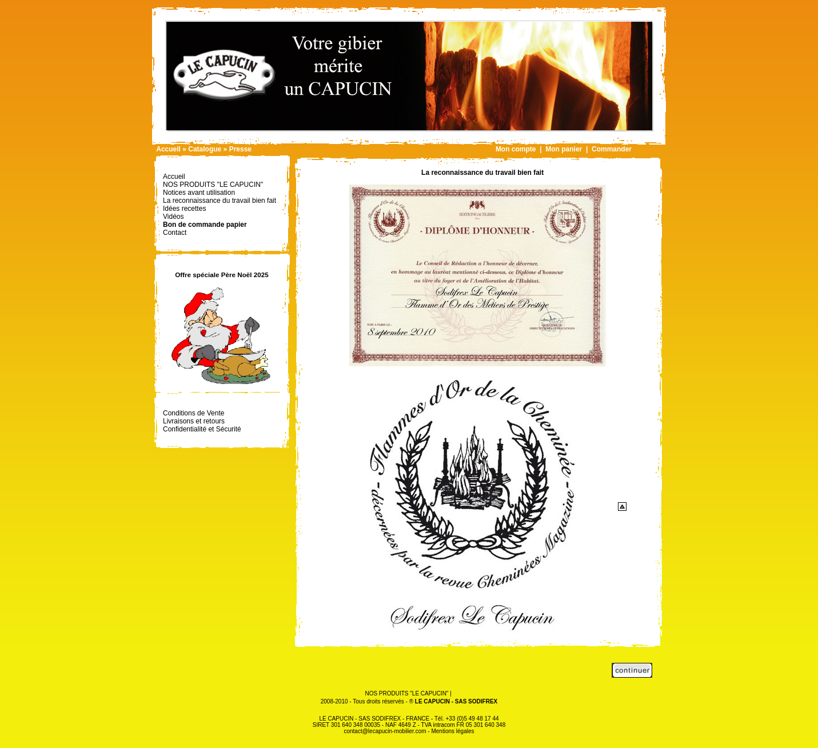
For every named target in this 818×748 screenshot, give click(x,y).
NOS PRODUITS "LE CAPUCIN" (406, 693)
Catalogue (204, 149)
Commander (612, 149)
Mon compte (516, 149)
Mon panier (563, 149)
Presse (240, 149)
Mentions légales (452, 731)
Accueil (168, 149)
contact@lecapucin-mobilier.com (385, 731)
